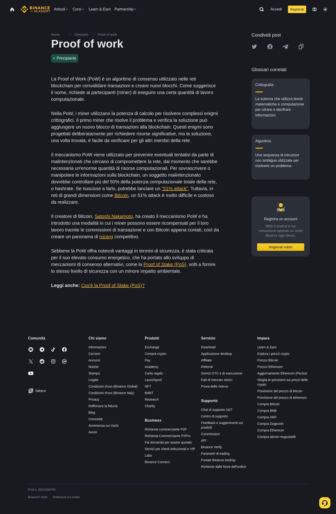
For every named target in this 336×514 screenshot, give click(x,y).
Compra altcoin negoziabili (276, 437)
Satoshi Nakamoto (114, 216)
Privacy (93, 399)
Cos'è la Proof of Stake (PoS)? (113, 285)
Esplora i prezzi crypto (273, 354)
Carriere (94, 354)
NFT (148, 386)
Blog (91, 412)
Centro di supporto (214, 416)
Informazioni (97, 347)
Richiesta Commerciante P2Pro (167, 436)
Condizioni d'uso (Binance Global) (112, 386)
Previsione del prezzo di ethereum (282, 397)
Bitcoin (121, 195)
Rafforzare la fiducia (102, 406)
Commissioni (210, 434)
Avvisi (92, 432)
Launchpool (153, 380)
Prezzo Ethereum (270, 367)
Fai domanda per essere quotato (168, 442)
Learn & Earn (267, 347)
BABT (149, 393)
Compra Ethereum (270, 430)
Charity (150, 406)
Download (208, 347)
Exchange (152, 347)
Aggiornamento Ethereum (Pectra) (282, 373)
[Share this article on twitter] (254, 46)
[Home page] (35, 9)
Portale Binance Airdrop (218, 460)
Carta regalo (154, 373)
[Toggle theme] (325, 9)
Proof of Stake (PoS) (165, 264)
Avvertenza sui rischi (103, 425)
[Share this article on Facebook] (270, 46)
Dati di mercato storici (217, 380)
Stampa (94, 373)
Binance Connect (157, 462)
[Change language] (314, 9)
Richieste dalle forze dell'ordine (223, 467)
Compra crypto (155, 354)
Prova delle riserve (214, 386)
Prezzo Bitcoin (267, 360)
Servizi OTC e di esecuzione (221, 373)
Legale (93, 380)
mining (106, 236)
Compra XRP (266, 417)
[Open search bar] (260, 9)
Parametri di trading (215, 453)
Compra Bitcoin (268, 404)
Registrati (297, 9)
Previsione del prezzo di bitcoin (279, 391)
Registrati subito (280, 247)
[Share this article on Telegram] (285, 46)
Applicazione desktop (216, 354)
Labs (148, 455)
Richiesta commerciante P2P (166, 429)
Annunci (94, 360)
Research (152, 399)
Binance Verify (211, 447)
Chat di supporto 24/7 (216, 410)
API (203, 440)
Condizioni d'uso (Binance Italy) (111, 393)
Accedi (276, 9)
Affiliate (206, 360)
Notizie (93, 367)
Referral (207, 367)
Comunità (95, 419)
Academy (151, 367)
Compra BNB (266, 411)
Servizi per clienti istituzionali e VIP (170, 449)
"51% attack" (175, 188)
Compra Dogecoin (270, 424)
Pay (147, 360)
